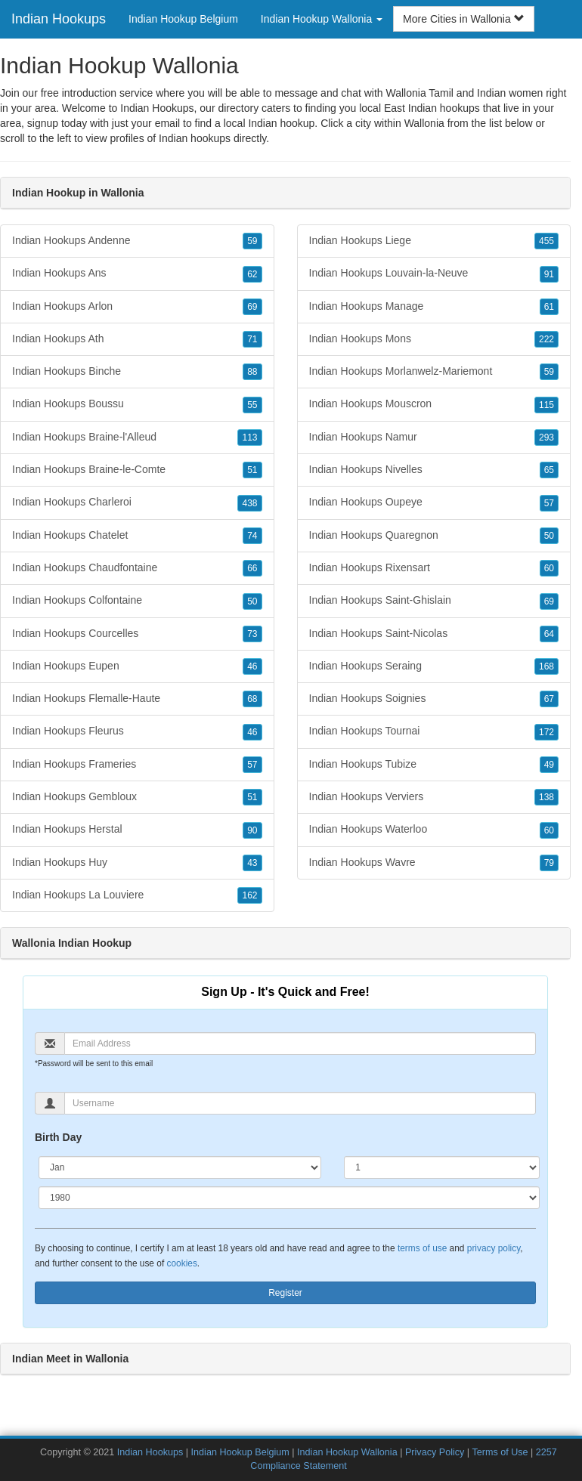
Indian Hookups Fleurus (137, 731)
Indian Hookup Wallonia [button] (321, 19)
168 (546, 666)
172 (546, 732)
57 (252, 764)
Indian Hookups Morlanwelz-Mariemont (434, 371)
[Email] (300, 1043)
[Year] (289, 1197)
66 (252, 568)
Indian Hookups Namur (434, 437)
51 (252, 470)
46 (252, 666)
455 (546, 241)
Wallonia (424, 123)
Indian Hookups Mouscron (434, 404)
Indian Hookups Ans (137, 273)
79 (549, 863)
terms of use (422, 1248)
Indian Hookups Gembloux (137, 797)
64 (549, 634)
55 (252, 405)
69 (252, 306)
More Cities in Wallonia (464, 19)
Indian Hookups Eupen (137, 666)
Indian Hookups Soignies (434, 699)
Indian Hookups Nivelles (434, 470)
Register (285, 1293)
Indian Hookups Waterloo (434, 829)
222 (546, 339)
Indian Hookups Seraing (434, 666)
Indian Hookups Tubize (434, 764)
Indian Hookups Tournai (434, 731)
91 (549, 274)
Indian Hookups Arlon (137, 306)
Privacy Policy (434, 1452)
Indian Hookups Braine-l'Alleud (137, 437)
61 (549, 306)
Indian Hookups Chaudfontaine (137, 568)
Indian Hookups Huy (137, 863)
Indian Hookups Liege (434, 241)
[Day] (442, 1167)
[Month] (180, 1167)
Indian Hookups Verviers (434, 797)
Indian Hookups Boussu (137, 404)
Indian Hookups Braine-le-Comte (137, 470)
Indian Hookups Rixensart (434, 568)
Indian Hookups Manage (434, 306)
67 (549, 699)
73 (252, 634)
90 (252, 830)
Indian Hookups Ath (137, 339)
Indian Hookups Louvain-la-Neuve (434, 273)
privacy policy (493, 1248)
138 (546, 797)
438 (249, 503)
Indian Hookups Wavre (434, 863)
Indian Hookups (58, 18)
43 (252, 863)
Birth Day (58, 1137)
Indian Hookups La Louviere (137, 895)
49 (549, 764)
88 (252, 371)
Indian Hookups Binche (137, 371)
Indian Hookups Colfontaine (137, 600)
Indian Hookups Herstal (137, 829)
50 (252, 601)
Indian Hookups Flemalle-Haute (137, 699)
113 (249, 437)
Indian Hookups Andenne (137, 241)
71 (252, 339)
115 (546, 405)
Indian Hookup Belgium (183, 19)
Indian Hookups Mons (434, 339)
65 (549, 470)
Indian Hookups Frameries (137, 764)
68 (252, 699)
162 (249, 895)
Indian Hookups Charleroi (137, 502)
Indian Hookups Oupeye (434, 502)
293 (546, 437)
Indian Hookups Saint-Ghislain (434, 600)
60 (549, 568)
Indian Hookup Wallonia (347, 1452)
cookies (182, 1263)
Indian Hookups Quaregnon (434, 535)
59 (252, 241)
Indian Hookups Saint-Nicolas (434, 634)
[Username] (300, 1103)
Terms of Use (500, 1452)
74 (252, 535)
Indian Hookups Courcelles (137, 634)
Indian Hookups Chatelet (137, 535)
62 (252, 274)
